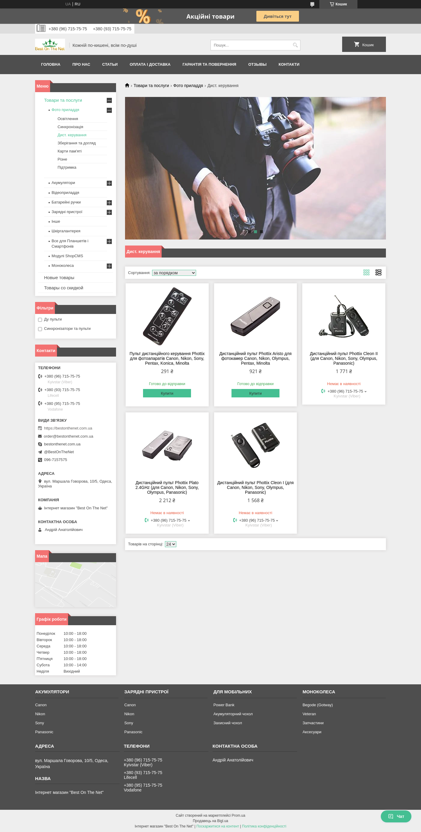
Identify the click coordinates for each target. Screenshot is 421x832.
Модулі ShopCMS (67, 256)
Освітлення (68, 118)
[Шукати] (295, 45)
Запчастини (313, 723)
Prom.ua (238, 815)
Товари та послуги (151, 85)
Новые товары (59, 277)
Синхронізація (70, 127)
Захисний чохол (227, 723)
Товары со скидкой (63, 287)
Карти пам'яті (70, 151)
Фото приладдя (188, 85)
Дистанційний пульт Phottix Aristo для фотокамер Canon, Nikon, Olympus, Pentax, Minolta (255, 358)
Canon (40, 705)
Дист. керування (72, 135)
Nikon (40, 714)
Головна (50, 64)
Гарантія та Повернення (209, 64)
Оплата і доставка (150, 64)
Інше (56, 221)
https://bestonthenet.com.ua (68, 428)
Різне (62, 159)
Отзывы (257, 64)
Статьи (110, 64)
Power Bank (223, 705)
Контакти (289, 64)
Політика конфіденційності (264, 826)
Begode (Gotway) (318, 705)
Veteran (309, 714)
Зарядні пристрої (67, 212)
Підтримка (67, 167)
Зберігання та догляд (77, 143)
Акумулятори (63, 182)
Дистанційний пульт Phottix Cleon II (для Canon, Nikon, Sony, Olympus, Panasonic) (344, 358)
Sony (39, 723)
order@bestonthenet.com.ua (68, 436)
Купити (167, 393)
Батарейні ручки (66, 202)
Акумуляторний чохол (233, 714)
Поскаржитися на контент (217, 826)
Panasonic (44, 732)
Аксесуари (312, 732)
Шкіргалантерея (66, 231)
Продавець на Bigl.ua (210, 821)
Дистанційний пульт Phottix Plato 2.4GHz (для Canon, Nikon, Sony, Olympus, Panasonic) (167, 487)
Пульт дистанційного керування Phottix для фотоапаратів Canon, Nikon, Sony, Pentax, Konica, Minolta (167, 358)
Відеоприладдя (65, 192)
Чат (396, 816)
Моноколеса (63, 265)
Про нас (81, 64)
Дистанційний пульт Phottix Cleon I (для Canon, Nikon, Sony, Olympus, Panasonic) (255, 487)
